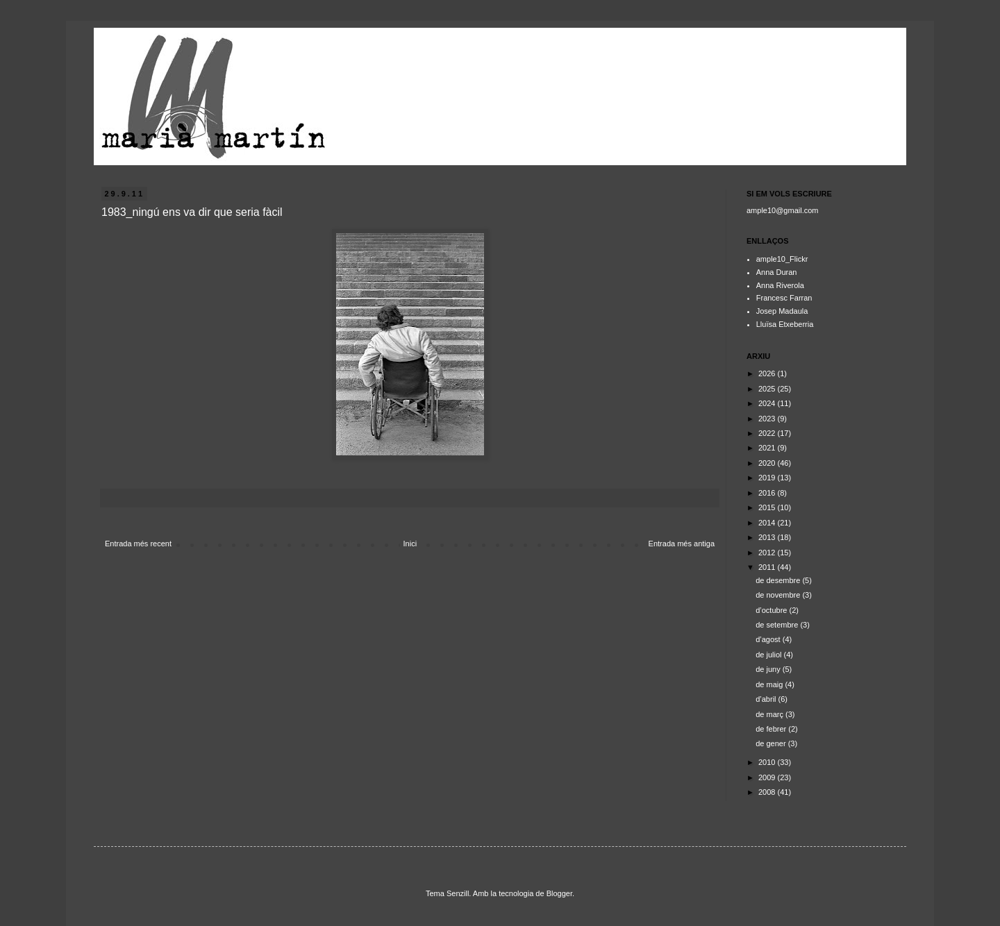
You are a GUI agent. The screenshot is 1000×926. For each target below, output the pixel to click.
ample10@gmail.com (783, 210)
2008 (768, 792)
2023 (768, 418)
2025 (768, 389)
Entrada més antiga (682, 543)
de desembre (779, 580)
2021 (768, 448)
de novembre (779, 595)
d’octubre (772, 610)
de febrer (772, 729)
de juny (769, 669)
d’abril (767, 699)
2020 (768, 463)
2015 (768, 507)
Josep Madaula (782, 311)
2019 (768, 477)
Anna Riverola (780, 285)
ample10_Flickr (782, 259)
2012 (768, 552)
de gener (772, 743)
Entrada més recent (138, 543)
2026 (768, 373)
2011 (768, 567)
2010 (768, 762)
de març (770, 714)
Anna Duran (776, 272)
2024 (768, 403)
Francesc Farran (784, 298)
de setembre (778, 625)
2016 (768, 493)
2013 (768, 537)
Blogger (559, 893)
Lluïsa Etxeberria (785, 324)
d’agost (769, 639)
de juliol (769, 654)
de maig (770, 684)
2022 (768, 433)
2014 (768, 523)
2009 (768, 777)
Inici (410, 543)
